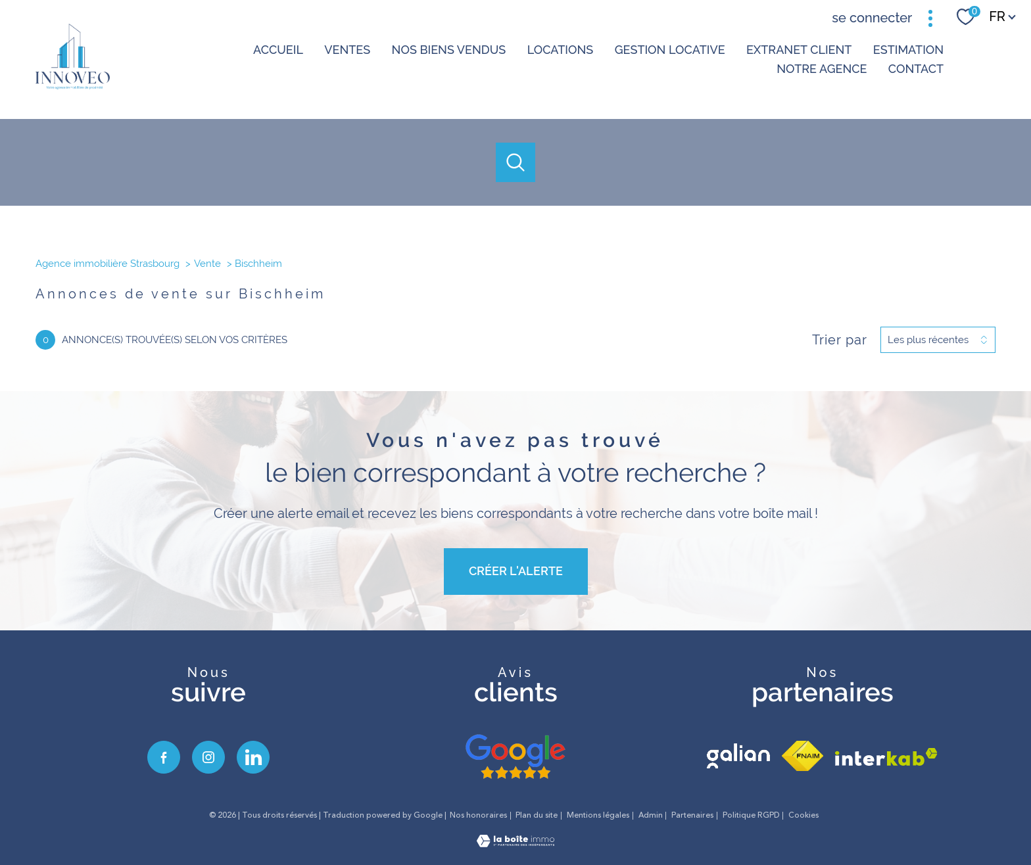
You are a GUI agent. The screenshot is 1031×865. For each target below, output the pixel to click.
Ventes (347, 50)
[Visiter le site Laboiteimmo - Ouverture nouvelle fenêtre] (515, 843)
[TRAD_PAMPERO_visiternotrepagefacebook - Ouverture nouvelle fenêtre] (163, 757)
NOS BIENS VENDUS (448, 50)
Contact (915, 69)
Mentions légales (598, 815)
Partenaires (692, 815)
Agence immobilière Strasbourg (108, 263)
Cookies (803, 815)
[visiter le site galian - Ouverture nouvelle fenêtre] (738, 755)
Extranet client (799, 50)
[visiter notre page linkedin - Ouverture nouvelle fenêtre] (253, 757)
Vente (207, 263)
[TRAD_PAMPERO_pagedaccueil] (73, 85)
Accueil (278, 50)
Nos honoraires (478, 815)
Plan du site (537, 815)
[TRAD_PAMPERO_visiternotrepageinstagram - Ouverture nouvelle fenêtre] (208, 757)
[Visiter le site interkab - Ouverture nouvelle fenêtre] (886, 757)
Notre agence (822, 69)
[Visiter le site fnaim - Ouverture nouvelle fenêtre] (802, 756)
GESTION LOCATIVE (669, 50)
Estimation (908, 50)
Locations (560, 50)
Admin (650, 815)
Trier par (839, 340)
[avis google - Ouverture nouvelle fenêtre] (515, 757)
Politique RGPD (751, 815)
